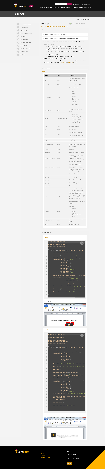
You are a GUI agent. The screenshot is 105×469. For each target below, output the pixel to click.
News (81, 8)
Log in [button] (75, 4)
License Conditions (45, 457)
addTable (70, 62)
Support (75, 8)
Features (49, 8)
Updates (56, 8)
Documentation (65, 8)
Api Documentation (85, 19)
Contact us (43, 455)
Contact (85, 4)
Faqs (89, 8)
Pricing (42, 8)
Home (77, 19)
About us (43, 452)
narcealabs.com (71, 457)
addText (63, 62)
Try (85, 8)
